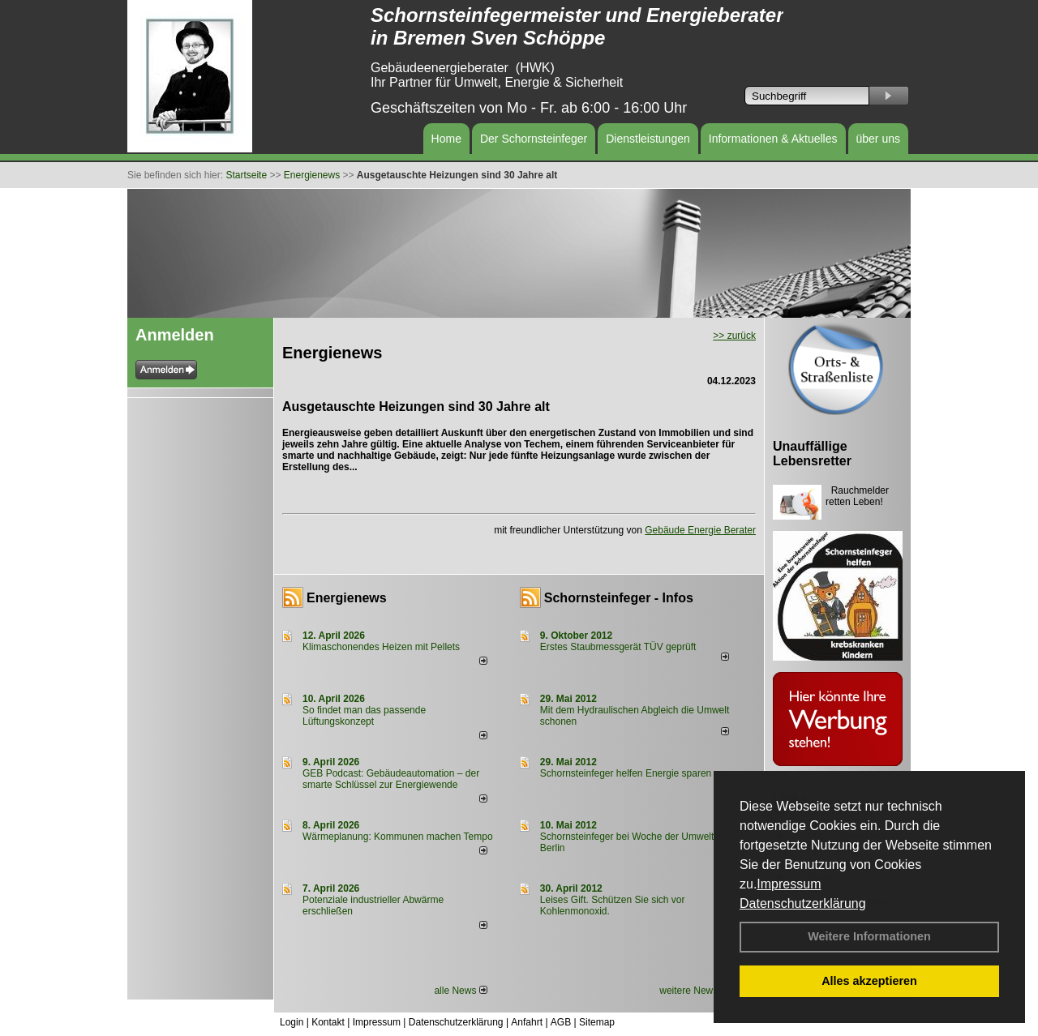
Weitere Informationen (869, 936)
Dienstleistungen (648, 138)
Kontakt (328, 1022)
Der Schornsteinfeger (533, 138)
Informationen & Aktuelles (773, 138)
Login (291, 1022)
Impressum (789, 884)
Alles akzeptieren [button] (869, 980)
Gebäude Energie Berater (700, 530)
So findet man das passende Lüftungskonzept (364, 715)
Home (446, 138)
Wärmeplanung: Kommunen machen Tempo (397, 836)
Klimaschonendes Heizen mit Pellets (381, 647)
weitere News (693, 990)
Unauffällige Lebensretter (812, 453)
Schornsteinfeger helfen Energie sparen (625, 773)
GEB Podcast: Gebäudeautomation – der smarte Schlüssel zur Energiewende (390, 779)
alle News (460, 990)
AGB (561, 1022)
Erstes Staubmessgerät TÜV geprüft (618, 647)
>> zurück (734, 335)
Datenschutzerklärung (803, 903)
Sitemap (597, 1022)
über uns (878, 138)
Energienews (347, 598)
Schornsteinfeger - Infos (618, 598)
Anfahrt (527, 1022)
